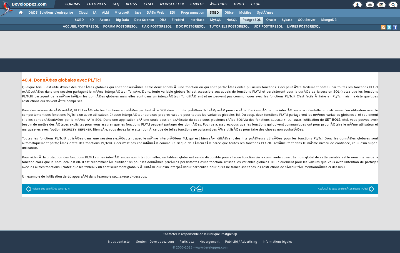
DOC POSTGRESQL (190, 27)
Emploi (197, 4)
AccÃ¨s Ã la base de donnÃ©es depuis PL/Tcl (346, 190)
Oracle (271, 20)
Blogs (131, 4)
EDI (172, 13)
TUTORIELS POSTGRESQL (229, 27)
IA (94, 13)
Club (256, 4)
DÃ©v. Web (155, 13)
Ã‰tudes (218, 4)
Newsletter (171, 4)
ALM (105, 13)
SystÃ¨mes (265, 13)
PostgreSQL (251, 20)
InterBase (196, 20)
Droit (239, 4)
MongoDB (329, 20)
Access (104, 20)
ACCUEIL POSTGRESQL (81, 27)
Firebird (178, 20)
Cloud (83, 13)
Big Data (122, 20)
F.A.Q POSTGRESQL (156, 27)
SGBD (214, 13)
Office (229, 13)
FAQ (116, 4)
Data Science (144, 20)
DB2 (162, 20)
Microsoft (121, 13)
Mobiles (245, 13)
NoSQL (231, 20)
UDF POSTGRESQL (268, 27)
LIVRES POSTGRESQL (303, 27)
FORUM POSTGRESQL (120, 27)
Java (138, 13)
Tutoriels (96, 4)
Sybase (287, 20)
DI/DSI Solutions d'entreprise (50, 13)
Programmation (192, 13)
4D (91, 20)
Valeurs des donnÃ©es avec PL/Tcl (48, 190)
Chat (148, 4)
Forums (73, 4)
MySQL (215, 20)
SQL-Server (307, 20)
